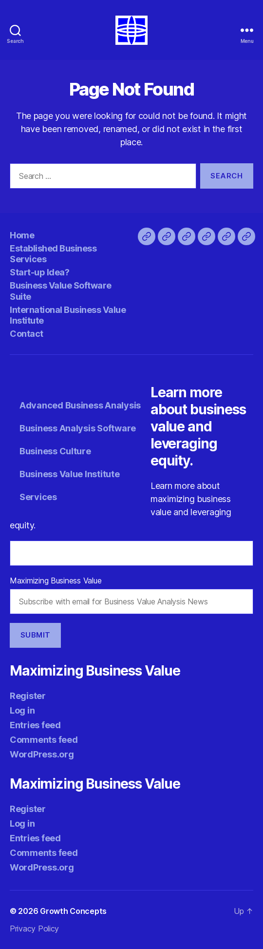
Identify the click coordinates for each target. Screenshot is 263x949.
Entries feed (35, 725)
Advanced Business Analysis (80, 405)
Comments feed (44, 740)
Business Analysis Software (77, 428)
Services (38, 497)
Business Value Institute (69, 474)
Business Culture (55, 451)
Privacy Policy (34, 928)
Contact (26, 334)
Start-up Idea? (39, 272)
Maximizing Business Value (55, 580)
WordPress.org (42, 754)
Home (22, 235)
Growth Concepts (73, 911)
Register (28, 696)
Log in (22, 710)
